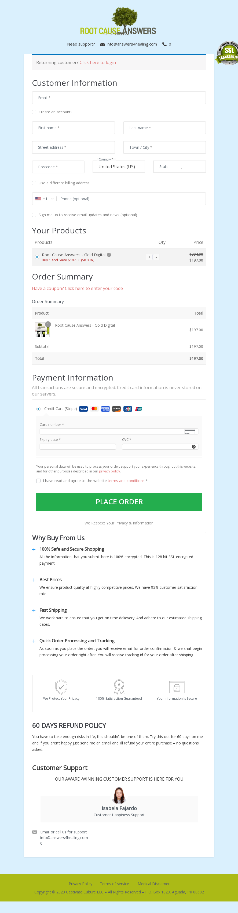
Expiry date (50, 439)
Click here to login (98, 62)
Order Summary (48, 301)
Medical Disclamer (154, 883)
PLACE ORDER (119, 502)
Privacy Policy (80, 883)
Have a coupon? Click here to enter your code (77, 288)
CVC (126, 439)
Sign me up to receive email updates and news (84, 215)
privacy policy (109, 471)
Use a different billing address (61, 182)
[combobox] (44, 199)
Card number (52, 424)
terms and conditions (126, 480)
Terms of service (114, 883)
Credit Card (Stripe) (94, 408)
